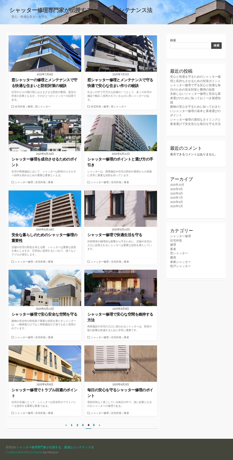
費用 (173, 255)
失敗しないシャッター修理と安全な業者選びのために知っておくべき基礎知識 (195, 98)
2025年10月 (177, 184)
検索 (173, 40)
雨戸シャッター (180, 264)
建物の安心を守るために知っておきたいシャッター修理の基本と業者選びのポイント (195, 110)
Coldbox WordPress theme (24, 451)
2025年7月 (176, 196)
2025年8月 (176, 192)
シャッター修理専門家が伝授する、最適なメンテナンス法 (57, 446)
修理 (30, 106)
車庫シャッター (180, 260)
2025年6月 (176, 200)
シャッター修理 (24, 182)
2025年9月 (176, 188)
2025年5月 (176, 205)
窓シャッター (43, 106)
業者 (50, 182)
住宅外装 (20, 106)
